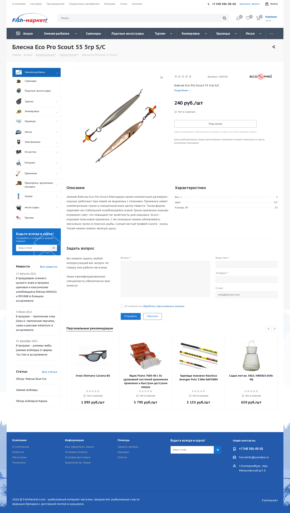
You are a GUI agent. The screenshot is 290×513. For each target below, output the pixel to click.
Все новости (48, 266)
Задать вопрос (128, 446)
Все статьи (49, 372)
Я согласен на (155, 306)
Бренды (123, 452)
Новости (18, 452)
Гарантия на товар (78, 462)
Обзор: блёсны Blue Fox (31, 379)
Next (275, 329)
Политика (19, 462)
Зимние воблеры (27, 390)
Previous (269, 329)
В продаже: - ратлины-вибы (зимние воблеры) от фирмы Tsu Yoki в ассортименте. (34, 350)
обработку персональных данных (164, 306)
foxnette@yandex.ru (254, 457)
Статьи (122, 457)
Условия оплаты (76, 452)
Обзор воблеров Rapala (31, 401)
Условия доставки (77, 457)
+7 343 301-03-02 (251, 449)
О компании (20, 446)
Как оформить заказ (79, 446)
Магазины (19, 457)
